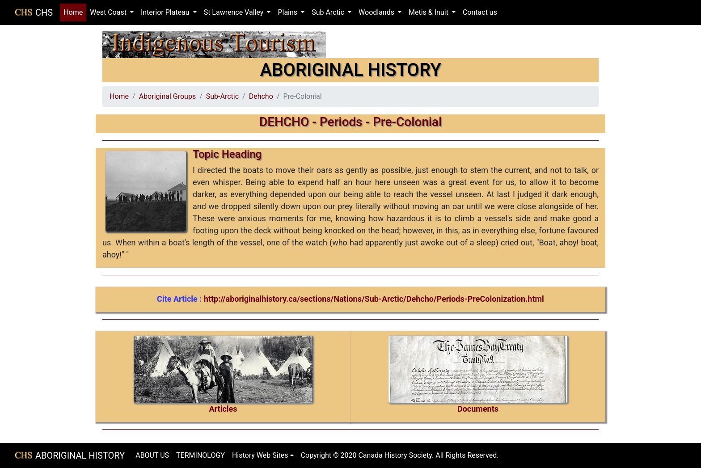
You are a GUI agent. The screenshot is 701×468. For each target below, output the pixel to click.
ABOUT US (152, 455)
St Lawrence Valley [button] (235, 12)
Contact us (480, 12)
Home (74, 12)
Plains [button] (288, 12)
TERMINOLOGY (200, 455)
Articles (223, 408)
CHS (44, 12)
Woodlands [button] (377, 12)
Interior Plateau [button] (166, 12)
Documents (477, 408)
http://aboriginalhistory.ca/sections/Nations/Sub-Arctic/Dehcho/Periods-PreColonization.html (374, 299)
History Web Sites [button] (260, 455)
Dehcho (261, 96)
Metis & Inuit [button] (429, 12)
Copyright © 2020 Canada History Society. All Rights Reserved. (400, 455)
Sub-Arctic (222, 96)
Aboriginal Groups (167, 96)
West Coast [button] (109, 12)
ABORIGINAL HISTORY (80, 455)
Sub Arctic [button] (329, 12)
